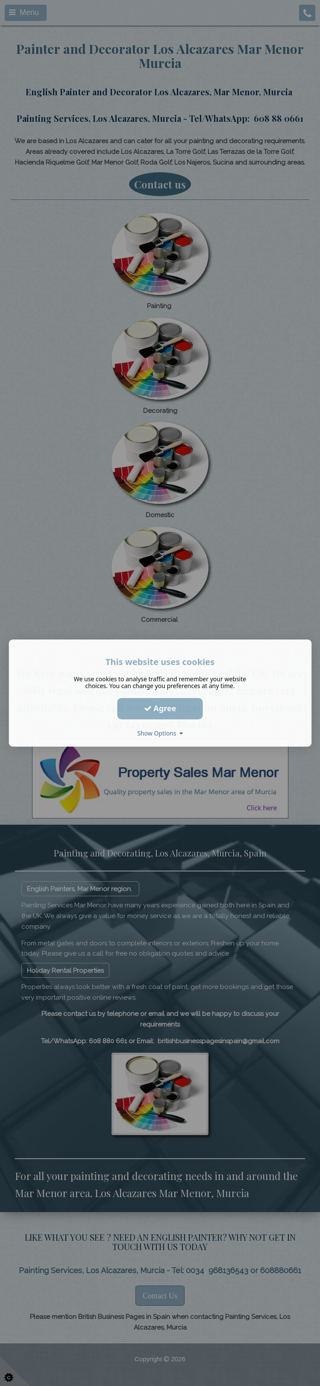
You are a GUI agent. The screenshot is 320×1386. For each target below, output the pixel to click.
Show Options (160, 733)
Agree (160, 708)
